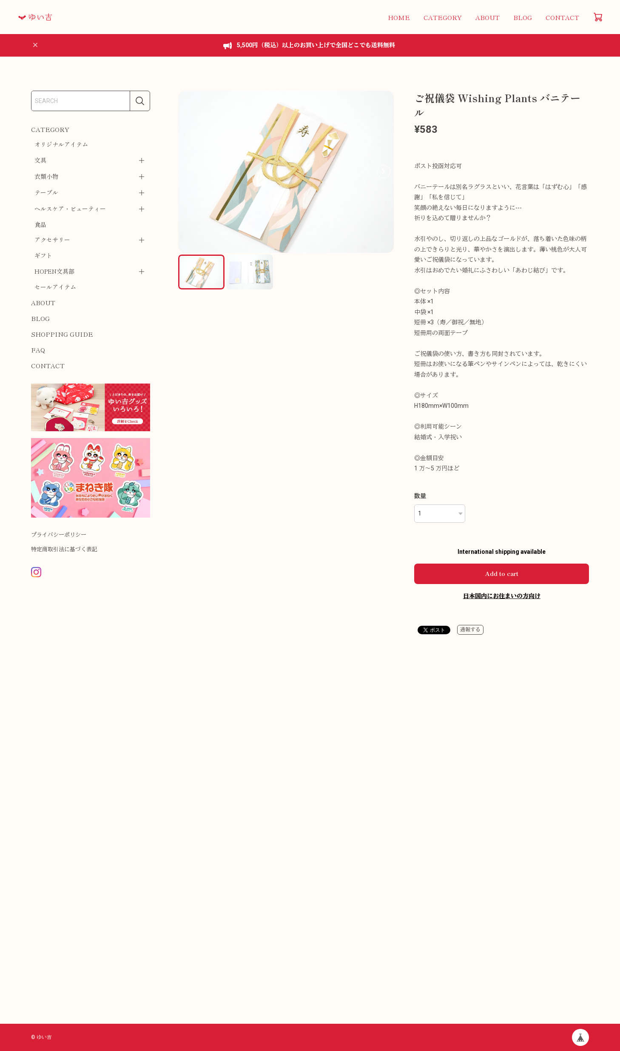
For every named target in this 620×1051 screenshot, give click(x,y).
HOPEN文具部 (54, 271)
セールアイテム (55, 287)
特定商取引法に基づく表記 (64, 549)
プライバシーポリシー (58, 535)
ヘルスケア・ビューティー (70, 208)
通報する (470, 630)
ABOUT (487, 17)
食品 (40, 224)
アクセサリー (52, 239)
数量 (420, 496)
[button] (383, 171)
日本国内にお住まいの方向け (501, 596)
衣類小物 (46, 176)
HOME (399, 17)
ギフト (43, 255)
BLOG (522, 17)
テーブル (46, 192)
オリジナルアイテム (61, 144)
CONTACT (562, 17)
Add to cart (501, 573)
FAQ (38, 349)
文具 (40, 160)
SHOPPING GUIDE (62, 333)
